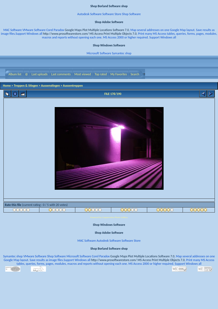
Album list (14, 74)
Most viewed (82, 74)
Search (135, 74)
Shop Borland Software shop (109, 6)
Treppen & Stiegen (26, 85)
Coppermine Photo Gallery (115, 217)
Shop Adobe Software (109, 22)
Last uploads (39, 74)
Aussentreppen (73, 85)
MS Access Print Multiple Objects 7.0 (112, 34)
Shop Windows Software (109, 45)
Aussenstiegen (50, 85)
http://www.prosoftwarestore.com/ (66, 34)
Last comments (61, 74)
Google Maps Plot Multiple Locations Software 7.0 (97, 30)
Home (7, 85)
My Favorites (118, 74)
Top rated (101, 74)
